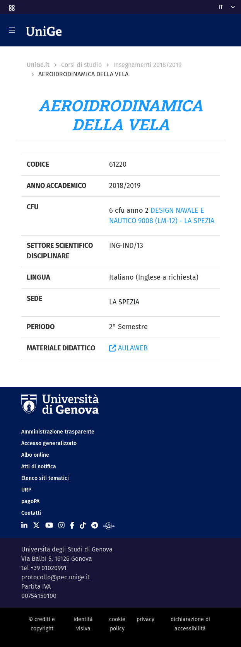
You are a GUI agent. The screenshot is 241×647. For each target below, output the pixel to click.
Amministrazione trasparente (57, 431)
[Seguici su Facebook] (72, 525)
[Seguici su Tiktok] (83, 525)
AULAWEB (128, 348)
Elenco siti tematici (45, 478)
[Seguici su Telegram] (94, 525)
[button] (11, 5)
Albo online (35, 455)
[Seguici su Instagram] (61, 525)
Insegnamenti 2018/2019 (147, 64)
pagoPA (30, 501)
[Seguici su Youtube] (49, 525)
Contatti (31, 513)
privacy (145, 619)
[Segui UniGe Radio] (109, 525)
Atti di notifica (38, 466)
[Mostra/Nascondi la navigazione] (12, 30)
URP (26, 490)
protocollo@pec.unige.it (55, 577)
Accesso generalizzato (49, 443)
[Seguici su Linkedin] (24, 525)
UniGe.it (38, 64)
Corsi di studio (81, 64)
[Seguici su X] (36, 525)
